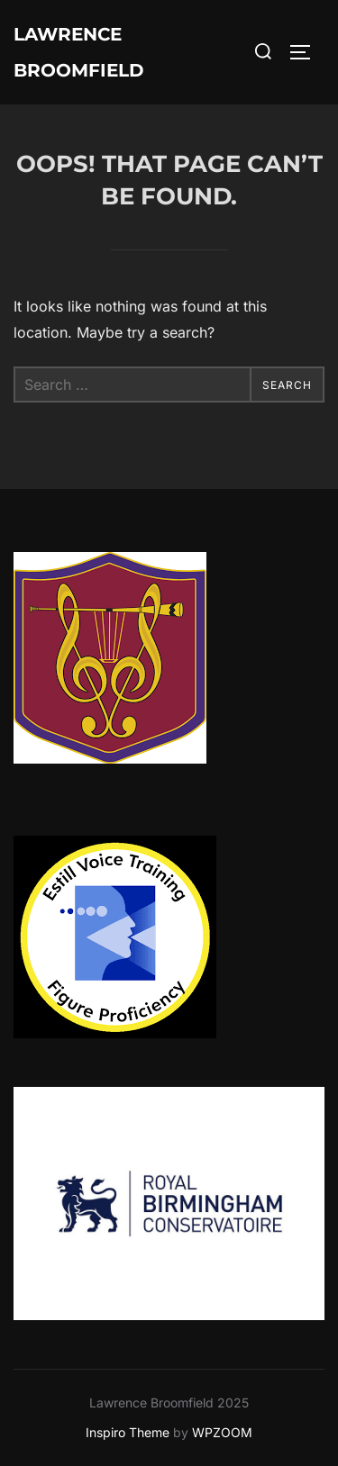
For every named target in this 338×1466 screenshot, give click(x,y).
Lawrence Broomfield (79, 52)
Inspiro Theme (127, 1432)
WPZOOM (222, 1432)
